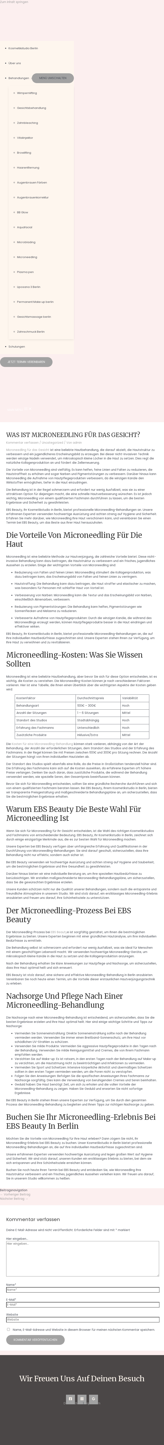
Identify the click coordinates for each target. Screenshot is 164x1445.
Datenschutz (73, 1403)
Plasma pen (25, 272)
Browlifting (24, 152)
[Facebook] (70, 1399)
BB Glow (22, 212)
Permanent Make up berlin (35, 302)
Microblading (26, 242)
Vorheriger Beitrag (15, 1194)
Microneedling (27, 257)
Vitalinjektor (25, 138)
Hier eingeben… (17, 1239)
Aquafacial (24, 227)
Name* (11, 1285)
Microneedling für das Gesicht (27, 450)
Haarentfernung (28, 167)
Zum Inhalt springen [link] (14, 2)
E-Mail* (11, 1300)
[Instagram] (82, 1399)
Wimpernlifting (27, 93)
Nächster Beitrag (14, 1199)
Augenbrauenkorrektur (33, 197)
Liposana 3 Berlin (28, 287)
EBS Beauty (59, 932)
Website (12, 1315)
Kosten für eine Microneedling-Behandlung (42, 744)
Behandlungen (19, 78)
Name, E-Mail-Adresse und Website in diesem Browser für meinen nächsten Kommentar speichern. (84, 1330)
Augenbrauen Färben (32, 182)
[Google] (93, 1399)
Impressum (92, 1403)
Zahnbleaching (27, 123)
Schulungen (17, 346)
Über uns (15, 63)
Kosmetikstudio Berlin (23, 48)
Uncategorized (52, 443)
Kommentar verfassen (22, 443)
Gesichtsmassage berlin (34, 317)
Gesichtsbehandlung (31, 108)
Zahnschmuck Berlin (31, 331)
